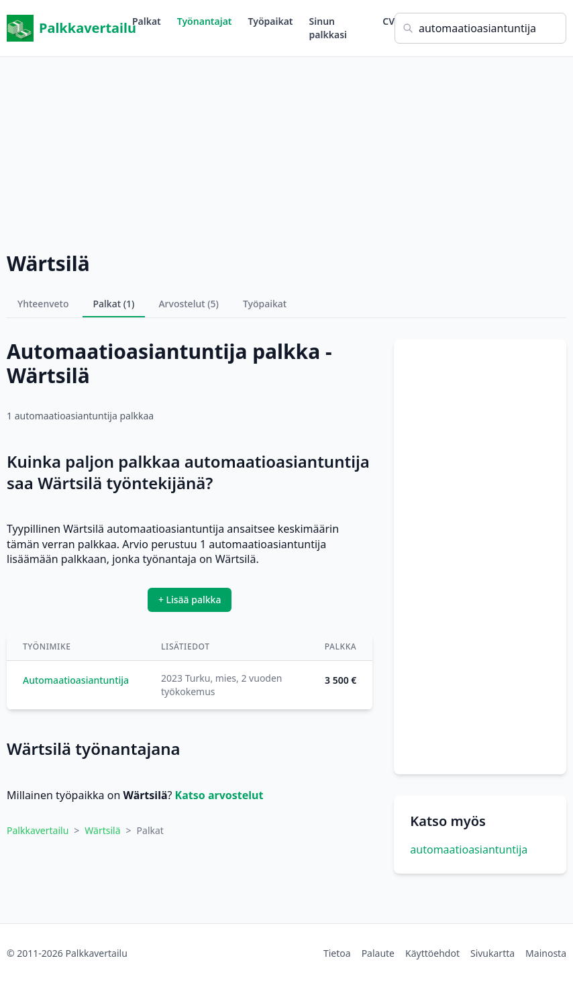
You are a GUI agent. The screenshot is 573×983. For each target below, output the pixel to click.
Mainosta (545, 953)
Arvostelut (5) (188, 303)
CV (388, 21)
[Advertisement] (286, 151)
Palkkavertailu (69, 28)
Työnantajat (204, 21)
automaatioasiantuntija (468, 849)
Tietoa (337, 953)
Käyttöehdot (432, 953)
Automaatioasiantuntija (76, 680)
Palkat (146, 21)
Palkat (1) (114, 303)
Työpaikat (270, 21)
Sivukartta (492, 953)
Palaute (378, 953)
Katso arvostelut (219, 795)
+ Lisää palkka (189, 599)
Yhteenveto (43, 303)
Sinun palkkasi (328, 28)
